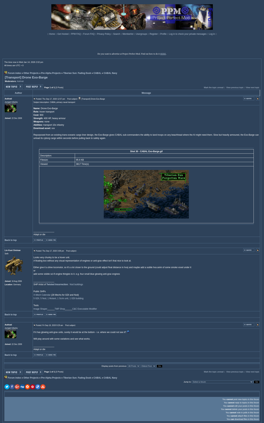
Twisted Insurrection (57, 284)
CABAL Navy (110, 73)
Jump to (187, 382)
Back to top (10, 240)
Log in (212, 34)
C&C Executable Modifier (84, 309)
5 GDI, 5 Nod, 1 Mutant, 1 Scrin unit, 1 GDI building (58, 298)
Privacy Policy (104, 34)
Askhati (20, 81)
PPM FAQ (76, 34)
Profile (163, 34)
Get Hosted (63, 34)
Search (117, 34)
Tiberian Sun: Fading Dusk (77, 73)
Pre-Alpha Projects (51, 73)
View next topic (252, 87)
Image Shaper (40, 309)
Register (154, 34)
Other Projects (31, 73)
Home (52, 34)
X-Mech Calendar (41, 295)
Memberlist (128, 34)
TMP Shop (60, 309)
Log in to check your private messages (188, 34)
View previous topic (235, 87)
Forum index (14, 73)
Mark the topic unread (213, 87)
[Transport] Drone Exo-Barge (26, 77)
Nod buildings (76, 284)
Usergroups (142, 34)
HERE (163, 54)
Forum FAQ (89, 34)
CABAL (97, 73)
